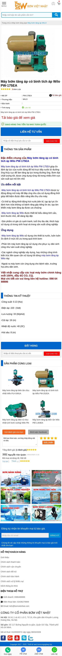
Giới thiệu (5, 557)
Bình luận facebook (38, 432)
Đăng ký (54, 535)
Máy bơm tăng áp (19, 23)
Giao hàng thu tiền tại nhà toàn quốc (25, 124)
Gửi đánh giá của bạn (13, 432)
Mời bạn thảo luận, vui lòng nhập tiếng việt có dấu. (20, 441)
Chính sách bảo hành (10, 576)
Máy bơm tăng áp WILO (36, 23)
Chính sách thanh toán (10, 562)
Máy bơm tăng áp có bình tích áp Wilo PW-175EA (29, 159)
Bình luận (16, 89)
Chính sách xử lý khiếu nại (12, 581)
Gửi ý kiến (48, 442)
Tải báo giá (55, 95)
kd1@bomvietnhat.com (19, 606)
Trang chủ (6, 23)
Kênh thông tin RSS (9, 586)
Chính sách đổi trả (8, 571)
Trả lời (5, 461)
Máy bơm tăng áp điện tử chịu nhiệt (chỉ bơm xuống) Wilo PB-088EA (15, 423)
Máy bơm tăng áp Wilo (13, 213)
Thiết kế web (32, 644)
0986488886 (19, 597)
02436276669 (23, 602)
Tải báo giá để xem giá (18, 117)
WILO (25, 99)
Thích (13, 461)
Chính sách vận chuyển (11, 567)
